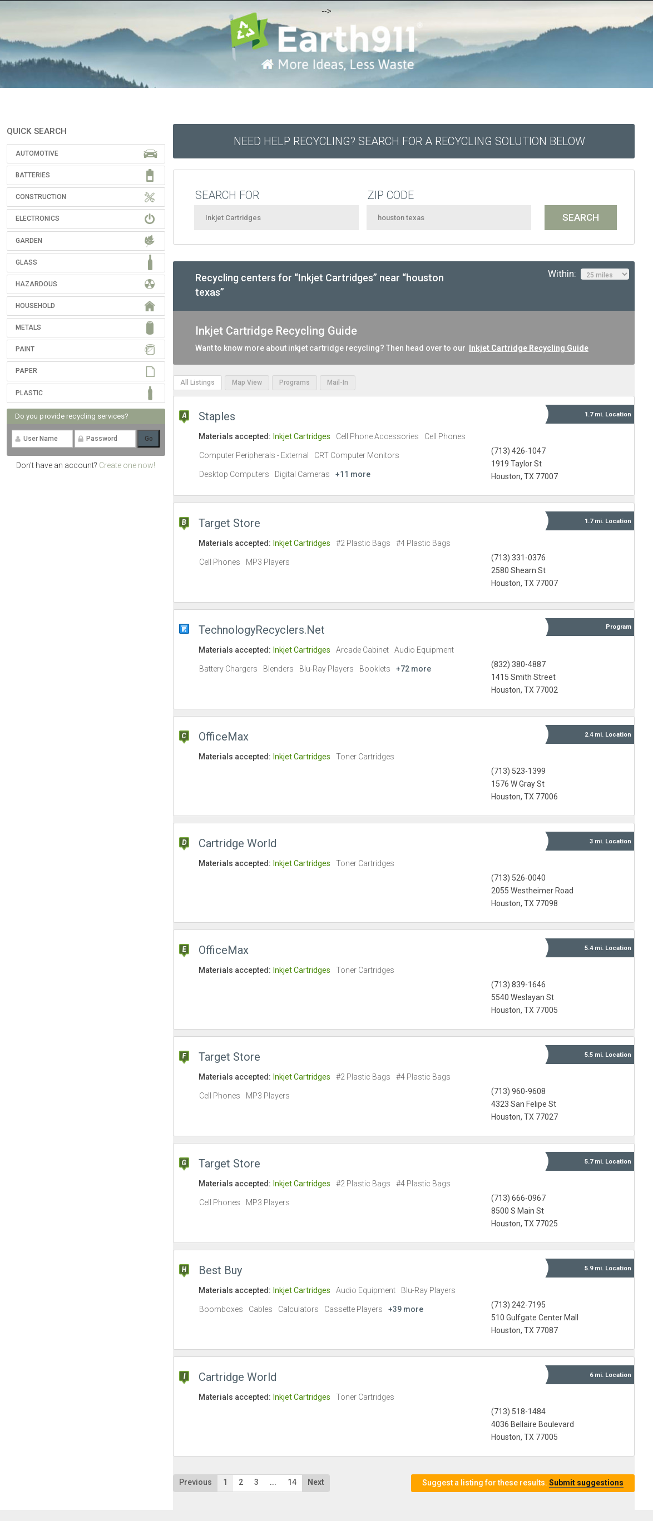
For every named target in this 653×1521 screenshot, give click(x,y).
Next (316, 1482)
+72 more (413, 668)
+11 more (352, 474)
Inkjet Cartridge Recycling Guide (528, 348)
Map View (247, 382)
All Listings (197, 382)
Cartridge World (237, 843)
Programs (294, 382)
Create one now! (127, 465)
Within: (588, 274)
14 (292, 1482)
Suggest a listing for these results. (523, 1483)
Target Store (229, 523)
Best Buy (220, 1270)
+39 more (405, 1309)
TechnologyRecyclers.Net (262, 630)
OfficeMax (224, 736)
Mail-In (337, 382)
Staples (217, 416)
